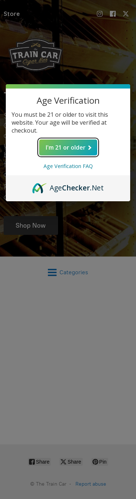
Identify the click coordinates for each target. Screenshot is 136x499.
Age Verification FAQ (68, 166)
